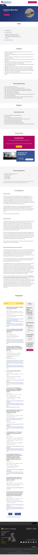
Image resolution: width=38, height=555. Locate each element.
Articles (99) (30, 338)
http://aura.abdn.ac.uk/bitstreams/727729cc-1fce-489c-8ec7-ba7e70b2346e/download (15, 384)
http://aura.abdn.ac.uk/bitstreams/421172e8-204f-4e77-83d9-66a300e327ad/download (15, 473)
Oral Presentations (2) (30, 330)
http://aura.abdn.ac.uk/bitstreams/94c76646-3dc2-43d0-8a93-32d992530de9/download (15, 367)
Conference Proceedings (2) (30, 318)
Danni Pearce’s (19, 256)
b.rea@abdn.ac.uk (8, 30)
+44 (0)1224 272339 (8, 32)
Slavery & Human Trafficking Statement (29, 549)
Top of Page (34, 547)
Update (34, 523)
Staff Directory (3, 543)
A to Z (2, 541)
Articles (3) (30, 348)
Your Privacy (14, 549)
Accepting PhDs (7, 14)
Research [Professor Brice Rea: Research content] (19, 105)
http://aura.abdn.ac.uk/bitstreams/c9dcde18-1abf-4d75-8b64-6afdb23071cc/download (15, 405)
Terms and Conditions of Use (7, 549)
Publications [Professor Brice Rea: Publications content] (19, 296)
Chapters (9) (30, 316)
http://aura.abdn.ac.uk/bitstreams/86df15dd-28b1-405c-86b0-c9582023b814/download (15, 450)
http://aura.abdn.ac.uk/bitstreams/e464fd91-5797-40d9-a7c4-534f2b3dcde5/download (15, 508)
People (2, 5)
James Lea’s (21, 238)
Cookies (22, 549)
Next (16, 514)
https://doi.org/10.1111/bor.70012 (17, 339)
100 (13, 517)
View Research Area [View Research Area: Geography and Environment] (29, 159)
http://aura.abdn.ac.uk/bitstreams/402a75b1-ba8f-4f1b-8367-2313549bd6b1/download (15, 342)
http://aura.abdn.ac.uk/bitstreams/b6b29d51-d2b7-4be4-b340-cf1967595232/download (14, 325)
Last (20, 514)
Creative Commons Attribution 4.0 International (19, 182)
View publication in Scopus (14, 407)
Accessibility (18, 549)
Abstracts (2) (30, 328)
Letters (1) (30, 340)
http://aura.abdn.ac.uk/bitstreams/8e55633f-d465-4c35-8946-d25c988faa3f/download (15, 428)
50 (12, 517)
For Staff (34, 529)
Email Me (18, 146)
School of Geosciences (9, 40)
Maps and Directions (4, 542)
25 (10, 517)
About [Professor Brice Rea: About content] (19, 23)
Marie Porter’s (25, 268)
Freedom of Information (19, 551)
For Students (28, 529)
